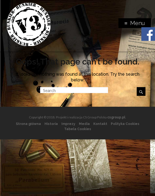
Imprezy (68, 124)
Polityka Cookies (125, 124)
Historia (51, 124)
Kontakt (100, 124)
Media (84, 124)
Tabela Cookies (77, 129)
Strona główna (28, 124)
